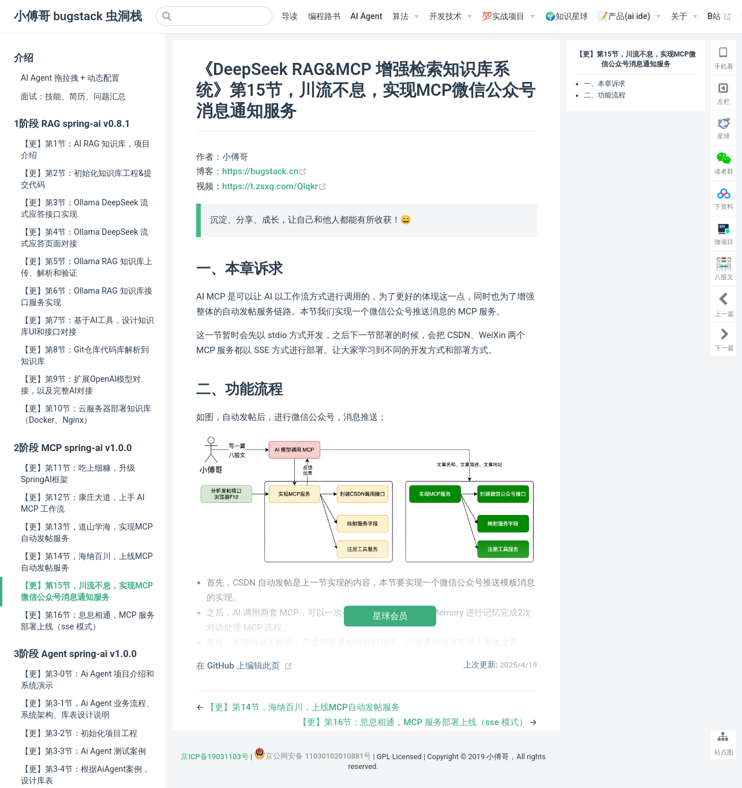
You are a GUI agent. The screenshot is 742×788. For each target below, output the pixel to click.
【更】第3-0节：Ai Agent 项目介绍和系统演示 (87, 679)
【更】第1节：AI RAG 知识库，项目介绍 (85, 149)
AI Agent (366, 16)
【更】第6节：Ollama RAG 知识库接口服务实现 (86, 296)
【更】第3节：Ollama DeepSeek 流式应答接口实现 (84, 208)
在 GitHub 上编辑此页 (238, 666)
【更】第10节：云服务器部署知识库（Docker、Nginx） (86, 414)
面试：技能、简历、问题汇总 (73, 96)
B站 (719, 16)
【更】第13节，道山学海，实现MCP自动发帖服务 (87, 532)
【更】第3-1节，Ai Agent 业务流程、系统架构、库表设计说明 (87, 709)
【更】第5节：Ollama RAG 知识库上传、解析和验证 (86, 267)
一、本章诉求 (604, 83)
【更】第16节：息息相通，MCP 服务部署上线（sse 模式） (88, 620)
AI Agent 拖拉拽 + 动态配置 (70, 77)
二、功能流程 (604, 95)
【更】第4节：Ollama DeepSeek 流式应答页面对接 (84, 237)
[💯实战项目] (508, 16)
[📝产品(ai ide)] (629, 16)
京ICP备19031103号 (214, 756)
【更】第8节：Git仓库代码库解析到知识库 (85, 355)
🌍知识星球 (566, 16)
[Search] (214, 16)
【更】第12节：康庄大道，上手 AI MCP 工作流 (83, 503)
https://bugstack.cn (264, 171)
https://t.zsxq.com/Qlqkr (274, 186)
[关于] (684, 16)
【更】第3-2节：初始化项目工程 (79, 733)
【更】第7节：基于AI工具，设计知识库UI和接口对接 (87, 326)
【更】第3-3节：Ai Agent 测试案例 (83, 751)
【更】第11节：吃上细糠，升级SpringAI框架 (78, 473)
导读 (290, 16)
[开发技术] (450, 16)
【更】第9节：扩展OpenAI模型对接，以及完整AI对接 (81, 384)
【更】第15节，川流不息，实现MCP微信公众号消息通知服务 (87, 591)
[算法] (405, 16)
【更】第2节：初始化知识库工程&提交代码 (86, 178)
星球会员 (390, 616)
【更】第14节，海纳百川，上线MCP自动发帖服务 (87, 561)
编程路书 (324, 16)
